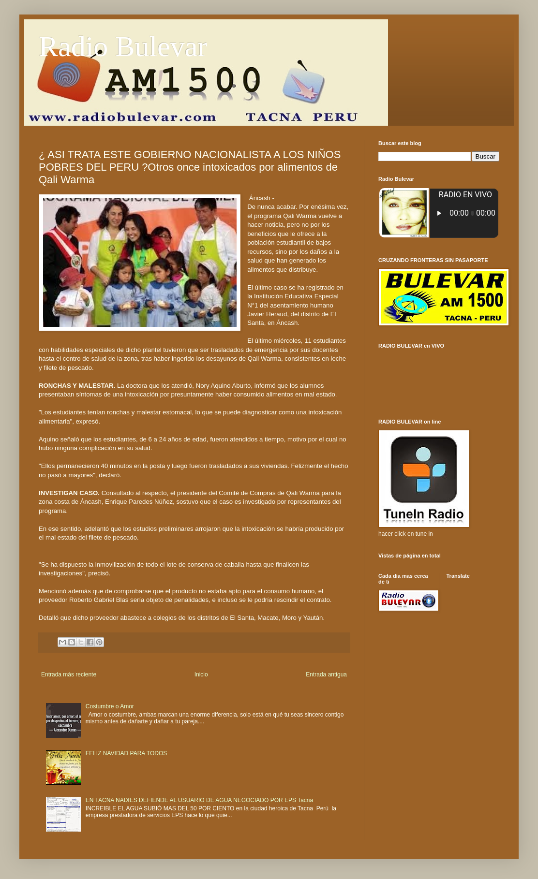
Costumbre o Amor (110, 706)
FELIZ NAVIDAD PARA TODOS (126, 753)
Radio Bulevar (123, 46)
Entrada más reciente (68, 674)
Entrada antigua (326, 674)
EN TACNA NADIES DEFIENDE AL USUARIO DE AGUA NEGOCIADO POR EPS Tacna (199, 800)
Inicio (201, 674)
